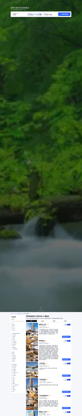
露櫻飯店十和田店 (43, 411)
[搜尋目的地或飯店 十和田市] (19, 14)
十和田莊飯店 (42, 363)
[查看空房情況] (64, 14)
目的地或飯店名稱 (15, 13)
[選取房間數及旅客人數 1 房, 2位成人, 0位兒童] (50, 14)
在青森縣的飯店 (19, 313)
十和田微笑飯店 (42, 379)
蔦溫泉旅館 (41, 340)
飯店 (15, 313)
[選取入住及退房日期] (31, 14)
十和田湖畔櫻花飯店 (43, 395)
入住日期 (29, 13)
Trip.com (12, 313)
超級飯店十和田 (42, 324)
